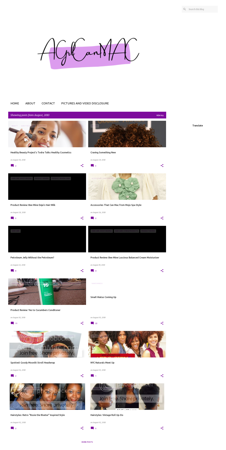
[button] (82, 166)
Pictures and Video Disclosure (85, 103)
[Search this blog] (203, 9)
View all (160, 115)
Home (15, 103)
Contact (48, 103)
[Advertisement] (177, 164)
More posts (87, 442)
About (30, 103)
